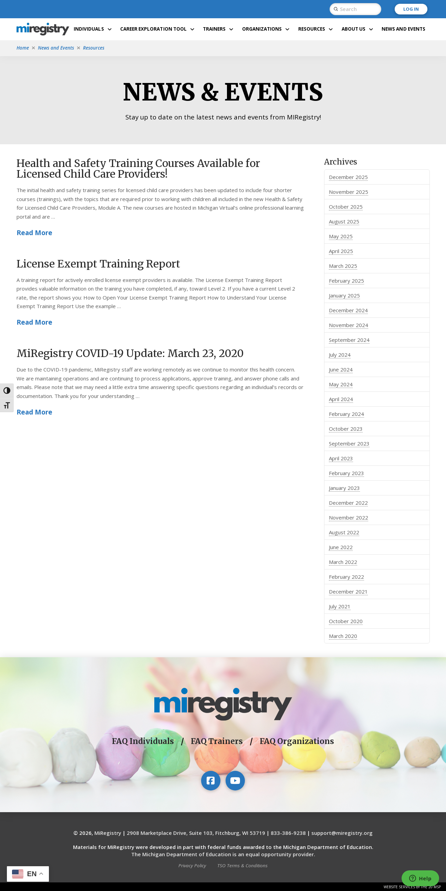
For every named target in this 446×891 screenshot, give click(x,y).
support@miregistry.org (342, 832)
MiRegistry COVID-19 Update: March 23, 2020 (130, 353)
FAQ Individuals (143, 741)
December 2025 (348, 177)
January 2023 (344, 487)
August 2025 (344, 221)
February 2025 (346, 280)
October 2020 (346, 621)
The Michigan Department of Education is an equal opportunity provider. (223, 854)
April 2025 (341, 251)
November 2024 (348, 325)
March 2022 (343, 561)
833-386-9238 (288, 832)
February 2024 (346, 413)
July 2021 (340, 606)
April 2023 (341, 458)
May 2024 (341, 384)
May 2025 (341, 236)
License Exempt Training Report (98, 263)
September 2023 (349, 443)
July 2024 (340, 354)
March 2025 (343, 265)
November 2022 (348, 517)
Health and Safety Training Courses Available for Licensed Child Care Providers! (138, 168)
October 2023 (346, 428)
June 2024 (341, 369)
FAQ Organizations (297, 741)
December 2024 (348, 310)
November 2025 (348, 191)
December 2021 (348, 591)
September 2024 (349, 339)
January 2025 (344, 295)
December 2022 (348, 502)
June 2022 (341, 547)
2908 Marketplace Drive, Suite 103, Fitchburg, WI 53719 (196, 832)
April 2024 (341, 399)
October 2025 (346, 206)
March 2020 (343, 635)
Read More (34, 232)
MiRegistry (107, 832)
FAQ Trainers (217, 741)
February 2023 (346, 473)
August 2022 (344, 532)
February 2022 (346, 576)
